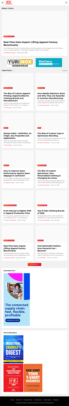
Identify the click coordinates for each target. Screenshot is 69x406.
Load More (33, 264)
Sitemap (55, 400)
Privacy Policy (28, 400)
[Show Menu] (2, 2)
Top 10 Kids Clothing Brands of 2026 (50, 212)
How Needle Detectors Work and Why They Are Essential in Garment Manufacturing (51, 95)
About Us (19, 400)
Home (12, 400)
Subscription (48, 400)
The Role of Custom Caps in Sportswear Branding (50, 134)
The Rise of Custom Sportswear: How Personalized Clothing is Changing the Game (49, 174)
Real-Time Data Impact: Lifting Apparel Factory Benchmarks (31, 43)
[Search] (66, 2)
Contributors (38, 400)
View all (65, 70)
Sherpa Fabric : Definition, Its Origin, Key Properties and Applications (17, 135)
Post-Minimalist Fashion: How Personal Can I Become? (49, 248)
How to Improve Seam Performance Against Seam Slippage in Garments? (17, 173)
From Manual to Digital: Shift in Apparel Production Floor (17, 212)
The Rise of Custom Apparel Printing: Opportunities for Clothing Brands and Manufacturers (17, 97)
